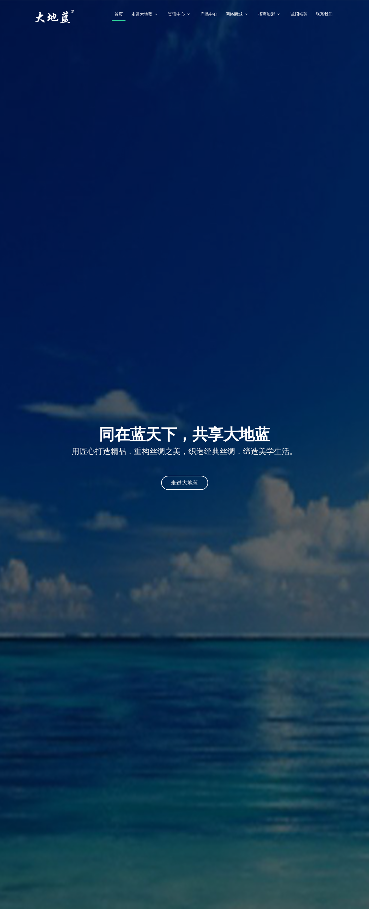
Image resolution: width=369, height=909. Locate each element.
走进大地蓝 (141, 14)
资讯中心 (176, 14)
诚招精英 (299, 14)
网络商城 (234, 14)
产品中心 (208, 14)
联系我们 (324, 14)
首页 (118, 14)
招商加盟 (266, 14)
